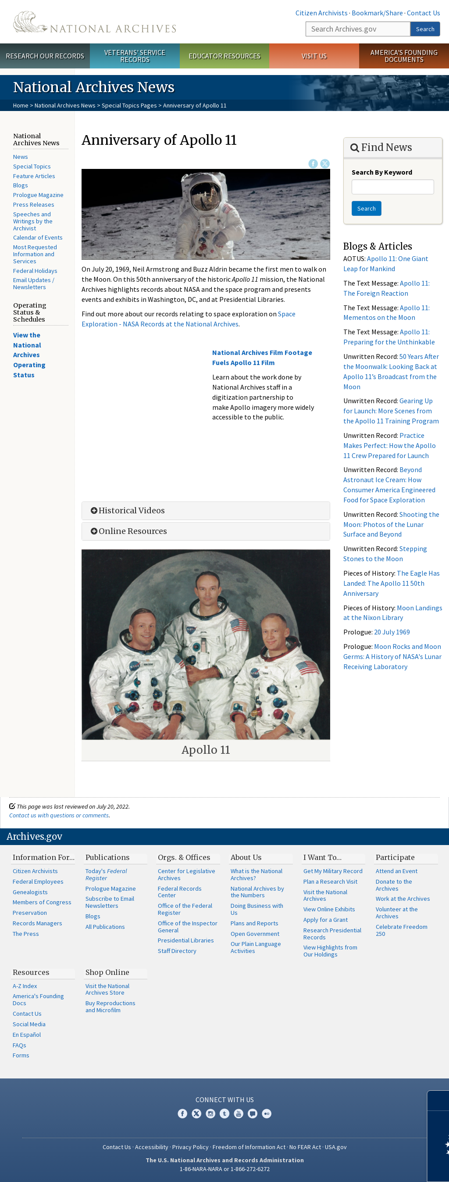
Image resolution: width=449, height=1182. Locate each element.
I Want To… (322, 857)
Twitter (325, 163)
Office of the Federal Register (185, 909)
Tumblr (224, 1113)
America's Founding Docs (38, 999)
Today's (106, 874)
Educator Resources (224, 55)
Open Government (255, 934)
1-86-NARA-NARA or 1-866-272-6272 (225, 1169)
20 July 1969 (392, 631)
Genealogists (30, 892)
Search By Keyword (382, 172)
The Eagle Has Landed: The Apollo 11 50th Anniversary (391, 583)
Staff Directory (177, 951)
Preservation (30, 913)
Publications (108, 857)
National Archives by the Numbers (257, 892)
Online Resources (128, 531)
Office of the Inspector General (187, 926)
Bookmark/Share (377, 12)
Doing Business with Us (257, 909)
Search (425, 29)
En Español (27, 1035)
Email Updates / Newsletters (33, 283)
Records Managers (37, 923)
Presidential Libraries (186, 940)
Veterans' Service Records (134, 56)
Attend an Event (396, 871)
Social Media (29, 1024)
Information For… (44, 857)
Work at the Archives (403, 899)
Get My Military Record (333, 871)
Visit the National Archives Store (107, 989)
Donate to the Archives (394, 885)
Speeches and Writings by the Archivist (33, 221)
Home (21, 105)
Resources (31, 972)
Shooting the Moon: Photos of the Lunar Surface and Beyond (391, 524)
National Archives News (65, 105)
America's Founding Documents (404, 56)
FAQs (19, 1045)
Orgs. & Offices (184, 857)
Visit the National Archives (325, 895)
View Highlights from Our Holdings (330, 950)
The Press (26, 934)
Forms (21, 1055)
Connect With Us (225, 1099)
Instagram (210, 1113)
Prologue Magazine (38, 195)
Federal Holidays (35, 271)
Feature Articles (34, 176)
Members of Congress (42, 902)
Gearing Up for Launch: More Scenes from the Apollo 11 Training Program (391, 410)
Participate (395, 857)
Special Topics (32, 166)
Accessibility (151, 1147)
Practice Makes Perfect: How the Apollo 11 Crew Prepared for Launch (389, 445)
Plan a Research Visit (330, 881)
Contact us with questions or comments (59, 815)
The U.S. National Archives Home (94, 21)
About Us (246, 857)
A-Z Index (25, 986)
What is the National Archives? (256, 874)
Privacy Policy (190, 1147)
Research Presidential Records (332, 933)
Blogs (20, 185)
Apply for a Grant (325, 920)
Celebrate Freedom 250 (402, 930)
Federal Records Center (180, 892)
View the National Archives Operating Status (29, 354)
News (20, 157)
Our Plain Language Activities (256, 947)
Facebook (313, 163)
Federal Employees (38, 881)
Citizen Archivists (322, 12)
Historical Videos (127, 510)
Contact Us (423, 12)
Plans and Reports (254, 923)
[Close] (438, 1100)
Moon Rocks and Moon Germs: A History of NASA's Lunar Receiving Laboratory (392, 656)
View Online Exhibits (329, 909)
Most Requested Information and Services (35, 254)
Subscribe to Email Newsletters (110, 902)
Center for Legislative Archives (186, 874)
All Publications (105, 927)
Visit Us (314, 55)
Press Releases (33, 204)
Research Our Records (45, 55)
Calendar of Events (38, 237)
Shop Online (107, 972)
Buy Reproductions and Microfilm (110, 1006)
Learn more (371, 1166)
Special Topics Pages (129, 105)
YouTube (238, 1113)
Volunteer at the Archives (397, 912)
